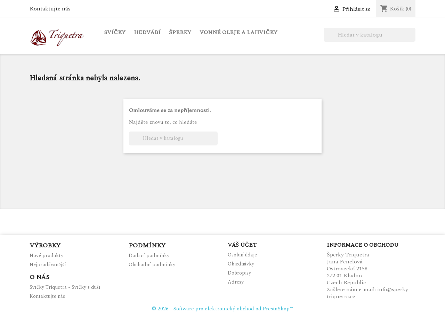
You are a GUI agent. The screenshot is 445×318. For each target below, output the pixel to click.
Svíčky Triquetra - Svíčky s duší (65, 287)
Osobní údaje (242, 255)
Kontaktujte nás (50, 9)
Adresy (236, 282)
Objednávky (241, 264)
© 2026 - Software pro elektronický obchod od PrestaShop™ (222, 309)
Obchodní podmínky (152, 264)
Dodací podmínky (149, 255)
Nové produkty (46, 255)
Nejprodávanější (48, 264)
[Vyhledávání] (369, 35)
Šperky (180, 32)
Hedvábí (147, 32)
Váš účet (242, 245)
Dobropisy (239, 273)
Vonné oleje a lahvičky (238, 32)
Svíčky (115, 32)
